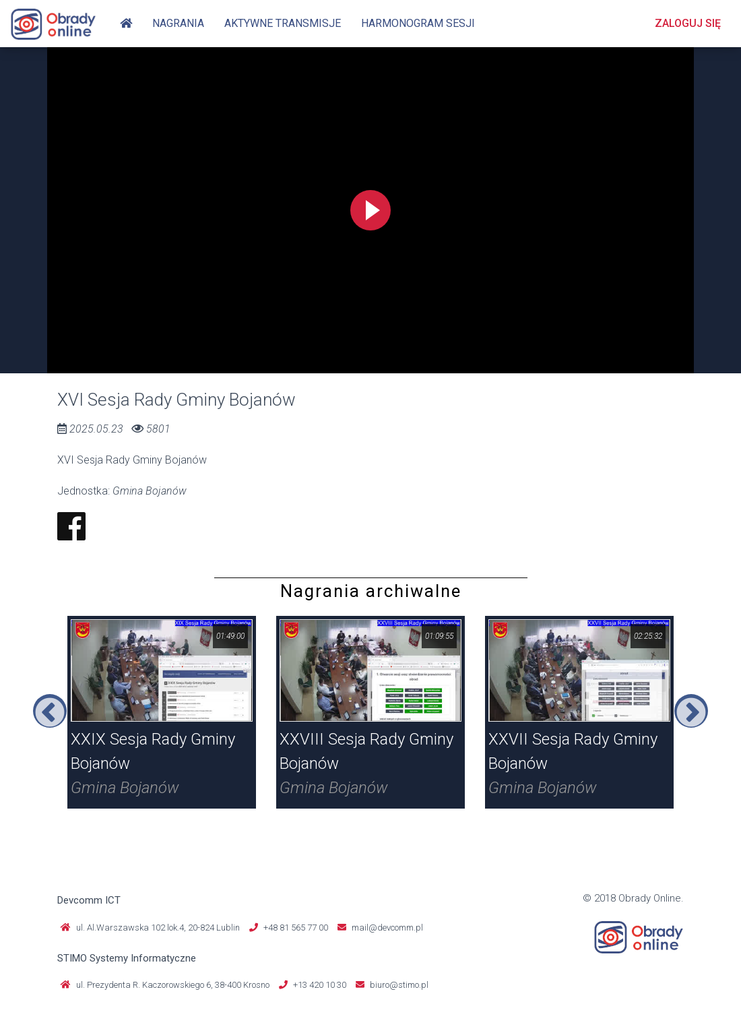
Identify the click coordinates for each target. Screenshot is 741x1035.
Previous (50, 711)
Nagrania (178, 23)
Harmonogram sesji (418, 23)
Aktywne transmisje (282, 23)
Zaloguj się (688, 23)
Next (691, 711)
